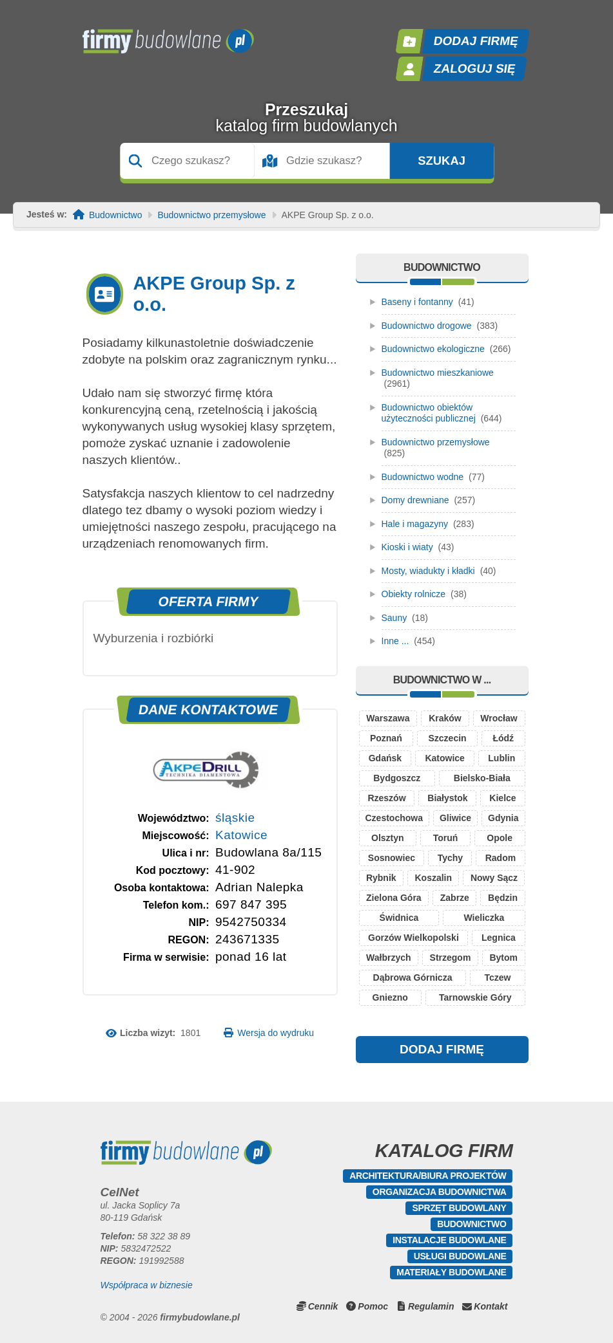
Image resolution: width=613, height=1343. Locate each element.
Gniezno (390, 997)
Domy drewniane (415, 500)
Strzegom (450, 957)
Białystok (447, 798)
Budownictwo (115, 215)
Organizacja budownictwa (440, 1192)
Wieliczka (483, 917)
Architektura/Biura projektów (427, 1176)
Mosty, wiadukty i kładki (428, 571)
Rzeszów (386, 798)
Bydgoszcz (396, 778)
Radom (500, 858)
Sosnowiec (391, 858)
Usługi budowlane (460, 1256)
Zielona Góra (394, 898)
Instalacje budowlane (449, 1240)
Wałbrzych (388, 957)
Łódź (503, 738)
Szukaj (441, 160)
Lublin (501, 758)
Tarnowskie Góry (475, 997)
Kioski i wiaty (407, 547)
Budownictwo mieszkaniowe (438, 372)
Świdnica (399, 917)
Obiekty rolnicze (414, 594)
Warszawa (387, 718)
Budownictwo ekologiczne (433, 349)
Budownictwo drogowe (427, 325)
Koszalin (433, 878)
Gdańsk (385, 758)
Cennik (323, 1306)
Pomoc (373, 1306)
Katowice (241, 835)
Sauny (394, 618)
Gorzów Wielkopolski (413, 937)
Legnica (499, 937)
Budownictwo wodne (423, 477)
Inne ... (395, 641)
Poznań (386, 738)
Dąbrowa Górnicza (412, 977)
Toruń (445, 838)
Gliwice (455, 818)
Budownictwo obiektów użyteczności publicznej (429, 413)
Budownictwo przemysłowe (211, 215)
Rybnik (381, 878)
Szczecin (448, 738)
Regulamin (431, 1306)
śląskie (235, 817)
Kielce (502, 798)
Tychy (450, 858)
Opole (499, 838)
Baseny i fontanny (417, 302)
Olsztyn (387, 838)
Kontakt (490, 1306)
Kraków (445, 718)
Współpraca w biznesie (147, 1285)
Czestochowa (394, 818)
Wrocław (498, 718)
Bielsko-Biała (482, 778)
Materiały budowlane (451, 1272)
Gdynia (503, 818)
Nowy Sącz (494, 878)
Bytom (503, 957)
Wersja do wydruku (275, 1033)
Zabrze (454, 898)
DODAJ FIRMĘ (442, 1049)
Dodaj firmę (476, 41)
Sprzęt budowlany (459, 1208)
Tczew (497, 977)
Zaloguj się (474, 68)
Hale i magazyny (415, 524)
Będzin (503, 898)
